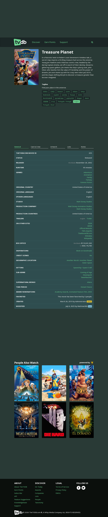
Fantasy (89, 180)
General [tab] (17, 147)
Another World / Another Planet (79, 260)
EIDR (90, 223)
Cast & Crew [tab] (35, 147)
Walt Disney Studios (84, 201)
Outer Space (87, 263)
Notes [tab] (83, 147)
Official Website (86, 228)
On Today (38, 487)
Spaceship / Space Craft (82, 267)
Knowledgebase (20, 502)
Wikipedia (88, 238)
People (38, 499)
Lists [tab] (69, 147)
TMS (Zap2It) (87, 231)
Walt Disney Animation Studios (80, 206)
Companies (39, 493)
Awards (38, 490)
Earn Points (50, 42)
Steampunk (87, 275)
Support (64, 42)
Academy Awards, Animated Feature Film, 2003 (73, 292)
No (91, 255)
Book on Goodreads (84, 251)
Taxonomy (39, 502)
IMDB (90, 226)
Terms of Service (62, 487)
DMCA (58, 493)
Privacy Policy (61, 490)
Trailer (89, 218)
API (15, 496)
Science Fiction (86, 182)
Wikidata (88, 236)
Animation (88, 175)
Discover (36, 42)
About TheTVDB (20, 487)
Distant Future (86, 287)
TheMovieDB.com (85, 233)
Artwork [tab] (53, 147)
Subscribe (18, 493)
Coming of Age (86, 272)
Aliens (89, 282)
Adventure (88, 172)
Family (89, 177)
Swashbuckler (86, 277)
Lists (37, 496)
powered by (87, 362)
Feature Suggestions (22, 499)
